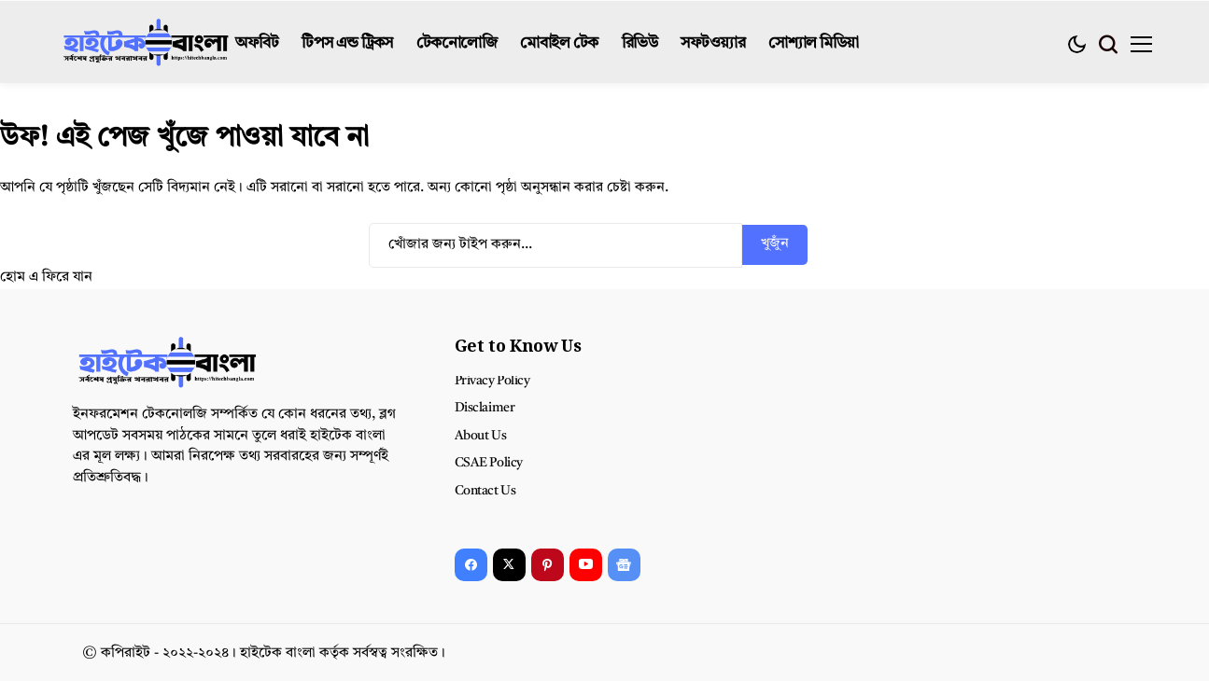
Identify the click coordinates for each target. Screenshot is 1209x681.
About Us (481, 435)
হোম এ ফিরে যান (46, 278)
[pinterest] (547, 565)
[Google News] (624, 565)
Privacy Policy (492, 380)
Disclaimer (485, 407)
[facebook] (471, 565)
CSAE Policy (489, 462)
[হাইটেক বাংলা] (146, 44)
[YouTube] (585, 565)
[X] (509, 565)
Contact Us (485, 490)
